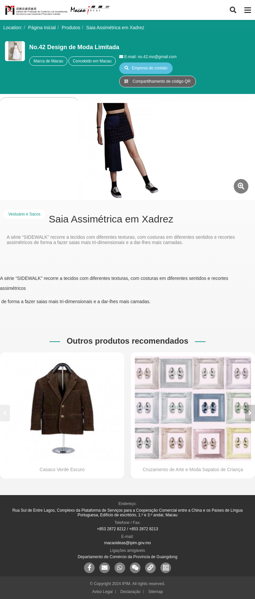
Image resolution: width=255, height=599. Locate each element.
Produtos (71, 27)
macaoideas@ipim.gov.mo (127, 543)
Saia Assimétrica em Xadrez (115, 27)
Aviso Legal (102, 591)
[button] (250, 413)
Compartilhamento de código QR (158, 81)
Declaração (131, 591)
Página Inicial (42, 27)
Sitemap (155, 591)
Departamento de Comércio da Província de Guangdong (127, 557)
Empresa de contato (146, 68)
